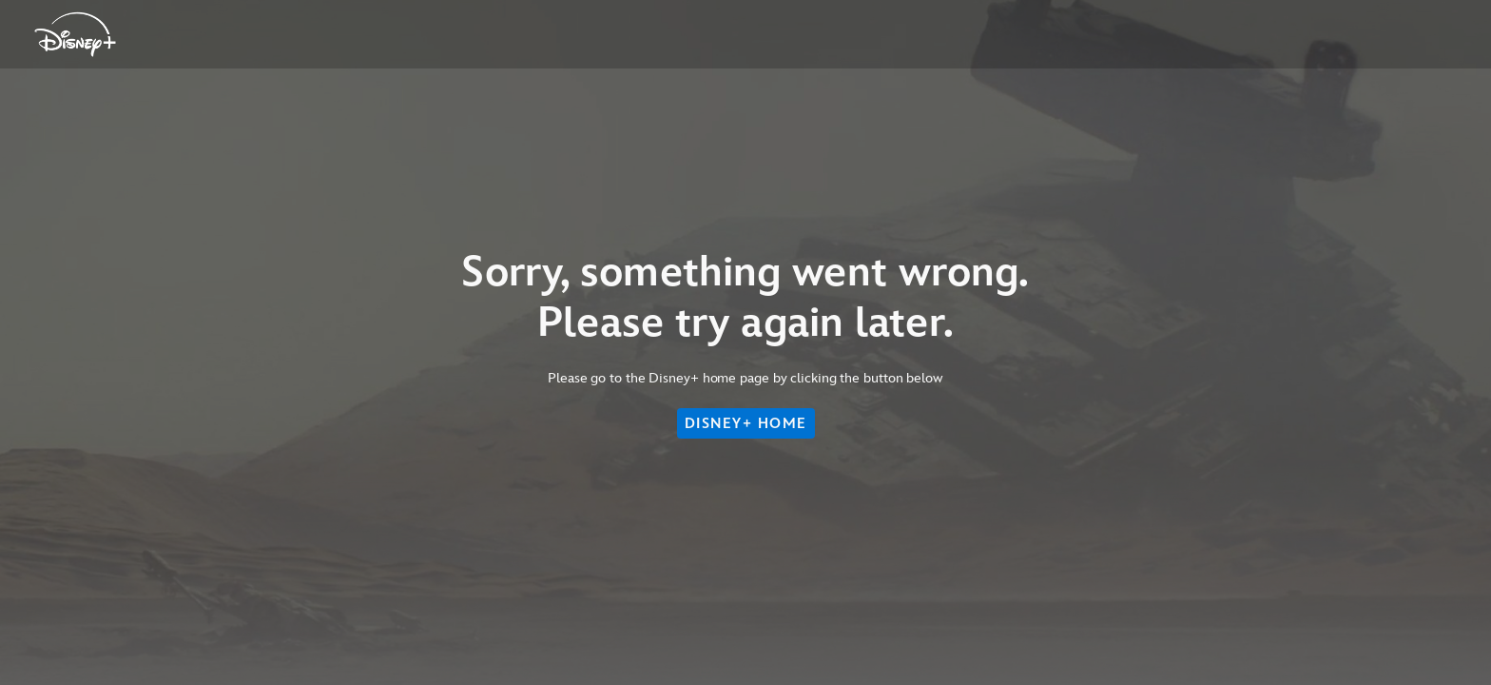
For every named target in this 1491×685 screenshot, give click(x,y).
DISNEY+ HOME (746, 423)
